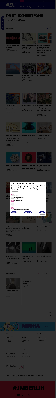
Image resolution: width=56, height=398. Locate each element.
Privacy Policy (39, 189)
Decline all (13, 212)
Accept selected (28, 212)
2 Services (16, 195)
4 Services (16, 198)
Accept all (42, 212)
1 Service (16, 205)
